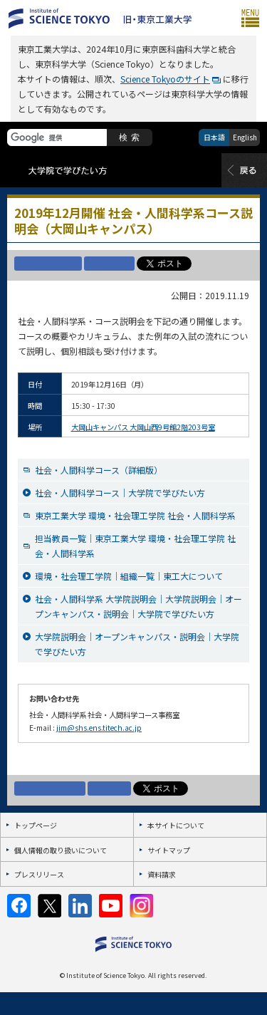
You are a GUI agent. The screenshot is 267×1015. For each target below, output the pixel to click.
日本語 (214, 137)
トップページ (35, 825)
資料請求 (161, 874)
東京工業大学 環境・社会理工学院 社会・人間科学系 (135, 515)
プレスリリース (39, 874)
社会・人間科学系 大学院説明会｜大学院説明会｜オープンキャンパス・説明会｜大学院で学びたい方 (138, 606)
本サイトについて (175, 825)
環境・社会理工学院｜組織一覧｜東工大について (129, 576)
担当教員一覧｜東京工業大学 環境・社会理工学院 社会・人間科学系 (135, 545)
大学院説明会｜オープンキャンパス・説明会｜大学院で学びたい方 (137, 643)
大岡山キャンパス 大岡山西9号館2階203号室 (143, 427)
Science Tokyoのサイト (165, 79)
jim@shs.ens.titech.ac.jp (99, 727)
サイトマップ (168, 850)
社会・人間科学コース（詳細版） (98, 470)
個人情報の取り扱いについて (60, 850)
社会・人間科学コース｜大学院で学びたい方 (120, 492)
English (245, 137)
